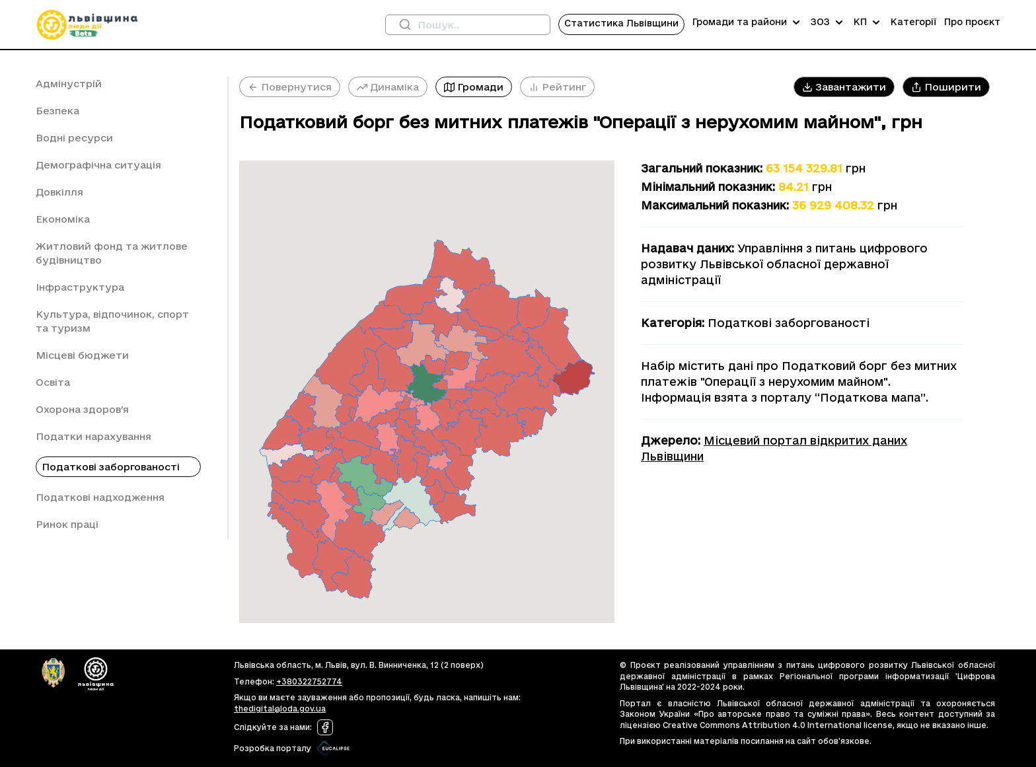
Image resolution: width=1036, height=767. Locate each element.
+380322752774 (309, 681)
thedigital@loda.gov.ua (280, 708)
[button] (844, 87)
